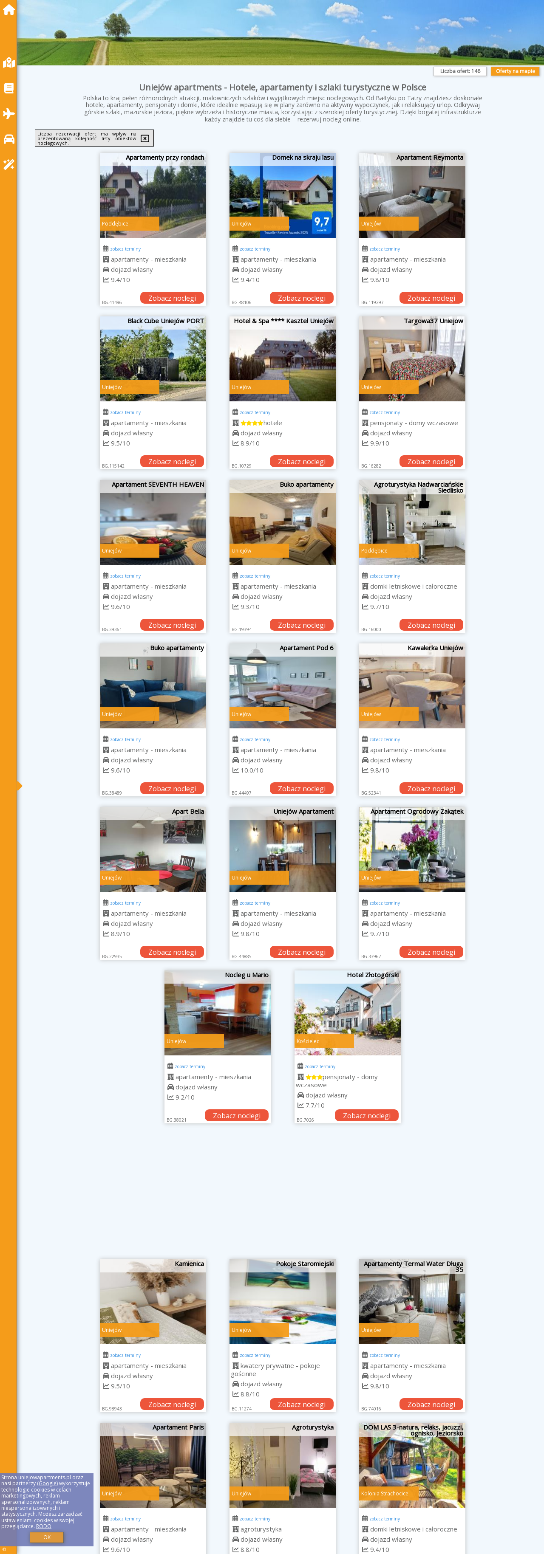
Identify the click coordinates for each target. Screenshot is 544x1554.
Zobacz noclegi (172, 298)
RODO (43, 1526)
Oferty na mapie (515, 71)
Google (48, 1483)
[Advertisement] (282, 1195)
